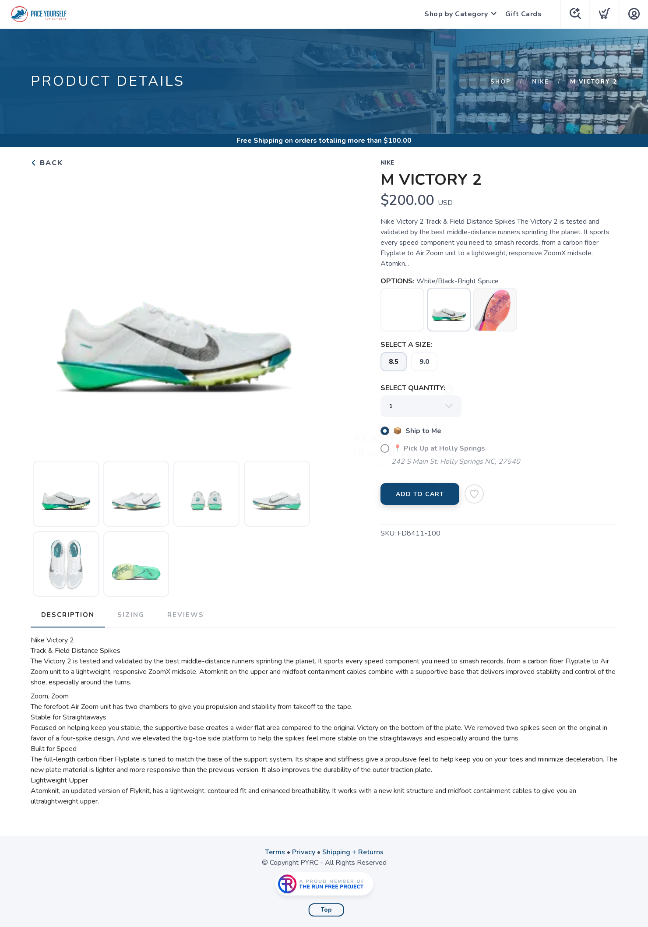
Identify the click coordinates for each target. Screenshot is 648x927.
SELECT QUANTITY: (412, 388)
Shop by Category (456, 14)
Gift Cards (523, 14)
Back (47, 163)
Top (326, 910)
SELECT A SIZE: (406, 344)
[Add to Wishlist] (474, 494)
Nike (540, 82)
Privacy (303, 852)
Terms (275, 852)
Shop (500, 82)
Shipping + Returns (353, 852)
